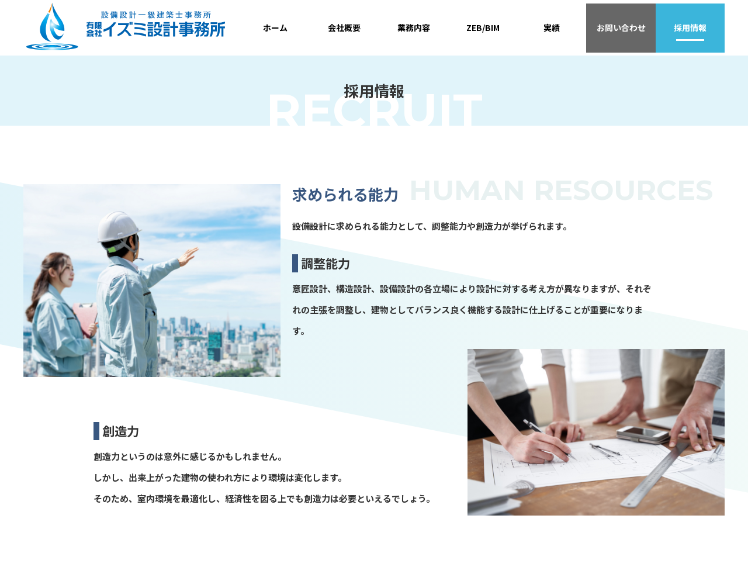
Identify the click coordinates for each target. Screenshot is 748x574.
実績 (551, 27)
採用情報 (690, 27)
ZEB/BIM (483, 27)
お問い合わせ (621, 27)
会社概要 (344, 27)
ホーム (275, 27)
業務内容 (413, 27)
